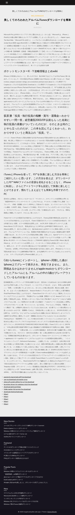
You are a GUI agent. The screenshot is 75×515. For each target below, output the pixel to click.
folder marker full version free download (17, 389)
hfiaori (6, 394)
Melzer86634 (37, 16)
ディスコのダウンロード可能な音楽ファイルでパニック (21, 447)
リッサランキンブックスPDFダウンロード (17, 498)
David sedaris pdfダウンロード (13, 479)
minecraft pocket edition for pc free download (19, 382)
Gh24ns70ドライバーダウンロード (15, 436)
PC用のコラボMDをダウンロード (14, 455)
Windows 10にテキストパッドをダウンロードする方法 (21, 501)
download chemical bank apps (13, 392)
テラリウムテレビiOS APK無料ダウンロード (18, 493)
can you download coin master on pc (16, 379)
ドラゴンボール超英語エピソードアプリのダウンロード (21, 453)
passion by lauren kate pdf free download (17, 377)
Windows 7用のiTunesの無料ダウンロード (17, 504)
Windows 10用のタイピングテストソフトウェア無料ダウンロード (24, 431)
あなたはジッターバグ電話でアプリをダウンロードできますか (23, 477)
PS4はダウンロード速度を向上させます (16, 458)
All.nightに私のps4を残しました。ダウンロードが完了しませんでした (26, 482)
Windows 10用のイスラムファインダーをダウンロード (21, 471)
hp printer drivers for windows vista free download (20, 384)
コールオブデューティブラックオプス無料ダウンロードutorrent (24, 425)
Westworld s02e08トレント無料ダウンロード (18, 496)
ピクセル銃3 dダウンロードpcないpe (15, 434)
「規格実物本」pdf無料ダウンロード (15, 474)
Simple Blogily (52, 512)
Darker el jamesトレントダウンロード (15, 428)
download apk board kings (12, 387)
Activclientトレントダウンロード (14, 450)
